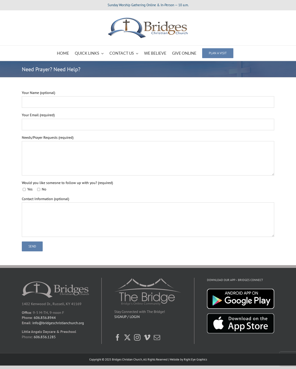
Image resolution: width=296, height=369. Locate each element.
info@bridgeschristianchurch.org (58, 323)
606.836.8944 (45, 317)
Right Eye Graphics (195, 359)
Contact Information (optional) (45, 198)
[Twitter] (127, 337)
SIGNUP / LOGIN (127, 316)
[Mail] (157, 337)
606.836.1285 (45, 337)
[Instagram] (137, 337)
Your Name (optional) (38, 92)
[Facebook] (117, 337)
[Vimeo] (147, 337)
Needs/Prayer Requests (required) (47, 137)
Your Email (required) (38, 115)
